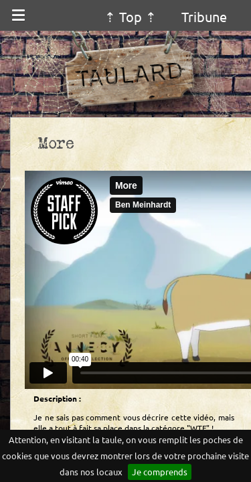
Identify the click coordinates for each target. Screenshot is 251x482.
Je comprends (159, 471)
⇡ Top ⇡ (130, 16)
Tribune (204, 16)
